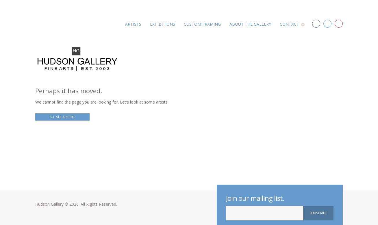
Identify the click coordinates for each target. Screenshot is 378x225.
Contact (289, 24)
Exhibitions (162, 24)
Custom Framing (202, 24)
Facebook (316, 23)
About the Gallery (250, 24)
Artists (133, 24)
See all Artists (62, 117)
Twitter (327, 23)
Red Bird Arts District (338, 23)
